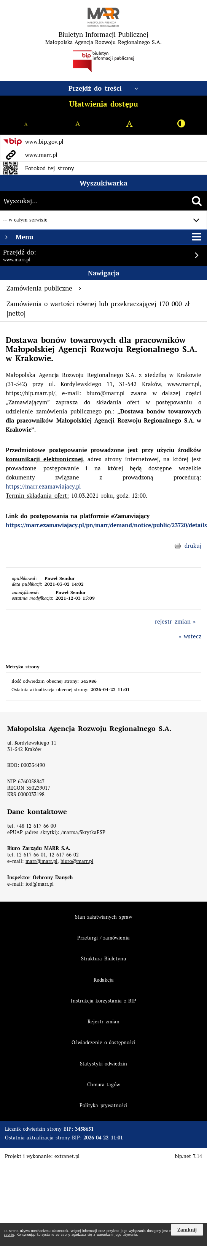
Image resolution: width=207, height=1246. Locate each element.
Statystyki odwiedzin (103, 1064)
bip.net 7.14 (188, 1156)
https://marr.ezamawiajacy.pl (43, 486)
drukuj (193, 545)
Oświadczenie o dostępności (103, 1042)
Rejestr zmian (103, 1021)
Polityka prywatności (103, 1105)
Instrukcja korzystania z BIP (103, 1001)
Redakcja (104, 980)
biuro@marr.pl (77, 861)
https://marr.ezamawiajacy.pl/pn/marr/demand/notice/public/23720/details (106, 525)
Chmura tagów (103, 1084)
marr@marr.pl (41, 861)
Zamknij (187, 1229)
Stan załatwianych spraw (103, 917)
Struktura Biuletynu (103, 958)
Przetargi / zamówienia (103, 938)
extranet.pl (67, 1156)
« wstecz (190, 636)
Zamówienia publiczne (43, 288)
